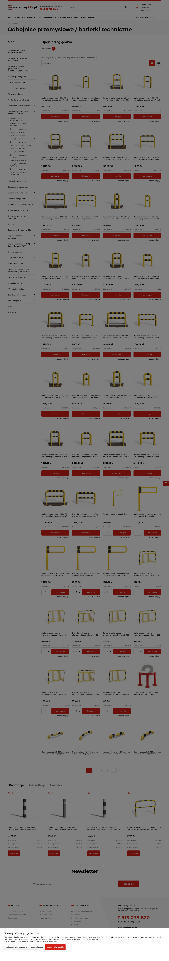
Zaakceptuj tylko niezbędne (16, 947)
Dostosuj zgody (37, 947)
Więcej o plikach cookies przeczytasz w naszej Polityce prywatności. (31, 941)
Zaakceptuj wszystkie (55, 947)
